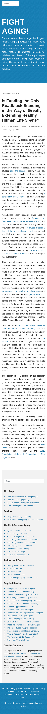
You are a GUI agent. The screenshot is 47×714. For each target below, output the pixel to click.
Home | (6, 688)
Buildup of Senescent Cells (18, 555)
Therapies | (23, 691)
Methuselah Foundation (25, 454)
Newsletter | (36, 691)
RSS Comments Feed (16, 575)
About (23, 697)
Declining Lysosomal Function (19, 546)
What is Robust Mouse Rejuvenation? (22, 634)
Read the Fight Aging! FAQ (18, 500)
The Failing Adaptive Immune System (22, 539)
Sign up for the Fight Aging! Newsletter (23, 503)
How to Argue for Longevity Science (22, 597)
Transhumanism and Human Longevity (23, 631)
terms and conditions (22, 703)
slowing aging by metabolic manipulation (20, 291)
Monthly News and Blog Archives (20, 565)
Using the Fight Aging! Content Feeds (22, 578)
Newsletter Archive (14, 568)
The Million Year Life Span (18, 640)
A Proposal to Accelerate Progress (21, 588)
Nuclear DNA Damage (16, 552)
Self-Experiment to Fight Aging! (20, 616)
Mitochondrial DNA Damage (18, 549)
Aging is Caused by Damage (19, 530)
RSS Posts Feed (14, 571)
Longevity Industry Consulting (19, 517)
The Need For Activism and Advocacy (22, 604)
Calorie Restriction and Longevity (20, 591)
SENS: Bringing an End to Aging (20, 619)
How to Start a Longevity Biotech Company (25, 520)
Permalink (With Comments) (15, 126)
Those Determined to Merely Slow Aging (23, 625)
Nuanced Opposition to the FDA (20, 607)
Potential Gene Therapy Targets (20, 610)
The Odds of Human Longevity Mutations (24, 600)
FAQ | (14, 688)
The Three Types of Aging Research (22, 628)
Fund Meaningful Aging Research (21, 506)
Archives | (10, 694)
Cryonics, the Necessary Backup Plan (22, 594)
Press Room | (22, 694)
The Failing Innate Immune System (21, 542)
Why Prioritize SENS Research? (20, 637)
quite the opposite (18, 171)
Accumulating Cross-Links (17, 533)
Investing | (12, 691)
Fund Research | (26, 688)
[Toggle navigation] (41, 3)
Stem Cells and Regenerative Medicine (23, 622)
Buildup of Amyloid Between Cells (21, 536)
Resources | (36, 694)
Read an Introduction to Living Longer (22, 497)
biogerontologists (34, 294)
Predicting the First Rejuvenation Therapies (25, 613)
